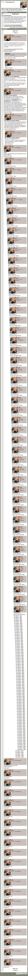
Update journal (10, 10)
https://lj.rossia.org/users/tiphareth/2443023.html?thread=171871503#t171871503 (13, 50)
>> (17, 33)
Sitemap (24, 9)
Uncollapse (24, 28)
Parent (11, 58)
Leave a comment (19, 28)
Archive (12, 8)
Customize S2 (19, 10)
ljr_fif (3, 10)
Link (2, 16)
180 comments (12, 28)
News (20, 9)
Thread (10, 51)
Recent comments (13, 9)
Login (3, 9)
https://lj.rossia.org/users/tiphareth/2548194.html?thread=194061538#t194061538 (13, 26)
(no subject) (16, 616)
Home (7, 9)
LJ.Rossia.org (24, 974)
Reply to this (6, 51)
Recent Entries (5, 8)
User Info (21, 8)
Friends (16, 8)
